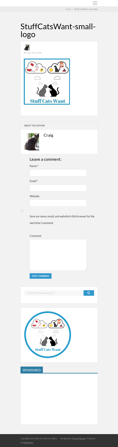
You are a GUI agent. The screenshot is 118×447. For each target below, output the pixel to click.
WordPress (28, 442)
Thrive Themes (79, 438)
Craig (28, 53)
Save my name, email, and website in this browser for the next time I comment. (62, 220)
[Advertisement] (59, 399)
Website (34, 196)
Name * (34, 166)
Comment (35, 236)
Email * (34, 181)
